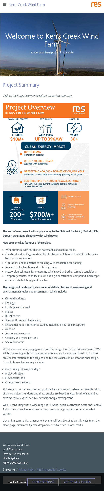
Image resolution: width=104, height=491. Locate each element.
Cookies (61, 469)
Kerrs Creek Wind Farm (27, 4)
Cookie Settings (43, 482)
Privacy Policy (27, 469)
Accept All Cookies (77, 482)
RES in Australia (46, 469)
